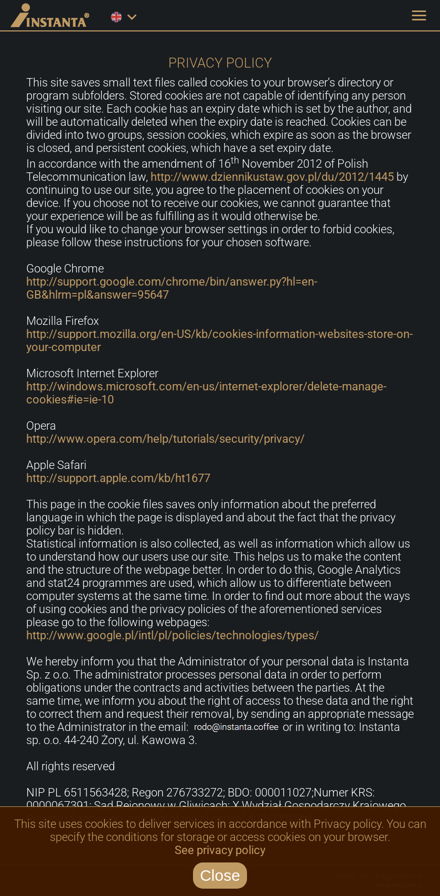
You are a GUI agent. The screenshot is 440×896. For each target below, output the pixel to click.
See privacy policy (220, 850)
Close (220, 875)
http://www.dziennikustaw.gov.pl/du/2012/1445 (272, 176)
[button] (419, 16)
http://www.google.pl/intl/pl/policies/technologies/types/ (172, 635)
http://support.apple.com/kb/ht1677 (118, 478)
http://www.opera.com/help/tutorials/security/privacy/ (165, 438)
